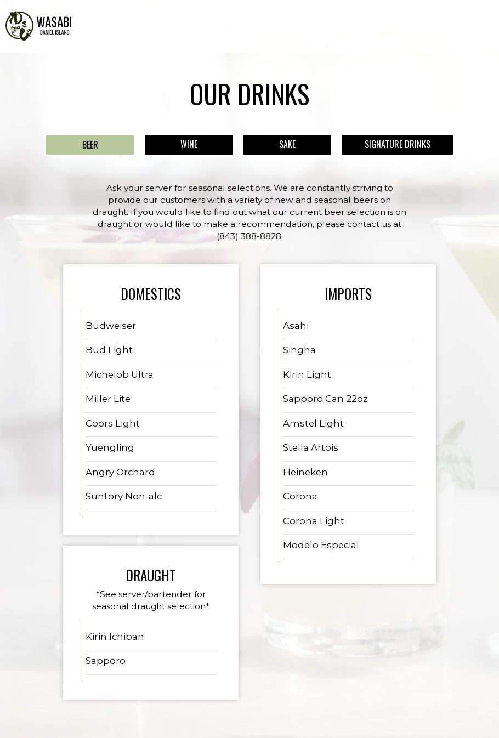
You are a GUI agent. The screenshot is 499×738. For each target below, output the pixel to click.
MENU (202, 27)
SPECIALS (268, 27)
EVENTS (304, 27)
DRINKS (232, 27)
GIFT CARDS (377, 27)
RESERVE (475, 27)
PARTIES (337, 27)
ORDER (442, 27)
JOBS (413, 27)
